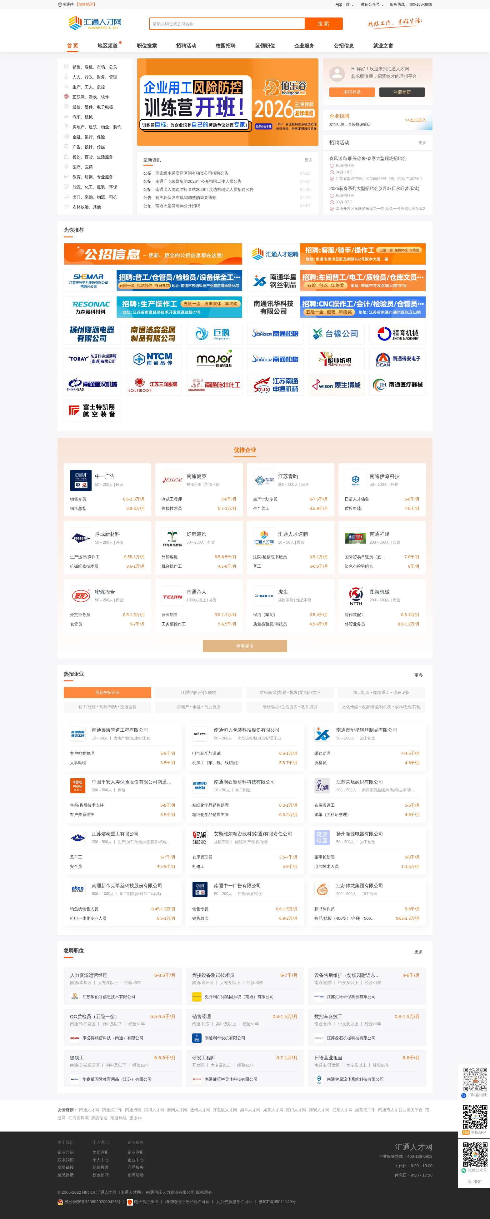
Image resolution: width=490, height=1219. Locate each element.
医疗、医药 (78, 167)
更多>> (135, 1118)
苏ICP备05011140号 (277, 1201)
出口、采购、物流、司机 (90, 197)
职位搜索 (147, 45)
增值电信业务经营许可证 (187, 1201)
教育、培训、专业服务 (88, 177)
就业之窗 (383, 45)
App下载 (343, 4)
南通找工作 (112, 1109)
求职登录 (352, 92)
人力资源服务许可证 (234, 1201)
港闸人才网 (177, 1109)
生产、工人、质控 (84, 87)
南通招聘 (133, 1109)
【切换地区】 (86, 4)
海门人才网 (296, 1109)
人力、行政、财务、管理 (90, 77)
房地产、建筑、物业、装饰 (92, 127)
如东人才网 (273, 1109)
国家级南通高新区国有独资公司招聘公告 (233, 173)
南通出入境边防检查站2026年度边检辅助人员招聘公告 (233, 190)
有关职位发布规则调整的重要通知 (233, 198)
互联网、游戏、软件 (86, 97)
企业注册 (136, 1152)
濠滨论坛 (99, 1118)
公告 (148, 197)
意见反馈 (66, 1174)
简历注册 (100, 1152)
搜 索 (323, 23)
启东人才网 (342, 1109)
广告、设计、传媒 (84, 147)
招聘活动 (186, 45)
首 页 (72, 45)
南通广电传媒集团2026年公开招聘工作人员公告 (233, 181)
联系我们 (66, 1159)
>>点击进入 (415, 120)
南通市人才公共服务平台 (400, 1109)
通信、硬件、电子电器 (88, 107)
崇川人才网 (154, 1109)
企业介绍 (66, 1152)
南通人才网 (89, 1109)
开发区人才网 (225, 1109)
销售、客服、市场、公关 (90, 67)
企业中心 (136, 1159)
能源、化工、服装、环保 (90, 187)
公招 (148, 173)
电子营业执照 (142, 1201)
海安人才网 (319, 1109)
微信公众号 (370, 4)
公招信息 (344, 45)
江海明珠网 (78, 1118)
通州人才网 (200, 1109)
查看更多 (245, 646)
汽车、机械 (78, 117)
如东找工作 (365, 1109)
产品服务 (136, 1167)
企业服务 (304, 45)
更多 (308, 160)
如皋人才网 (250, 1109)
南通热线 (118, 1118)
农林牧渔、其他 (82, 207)
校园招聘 (226, 45)
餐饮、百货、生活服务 (88, 157)
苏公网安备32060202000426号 (89, 1201)
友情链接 (66, 1167)
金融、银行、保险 (84, 137)
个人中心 (100, 1159)
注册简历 (402, 92)
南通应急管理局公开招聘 (233, 206)
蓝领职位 (265, 45)
